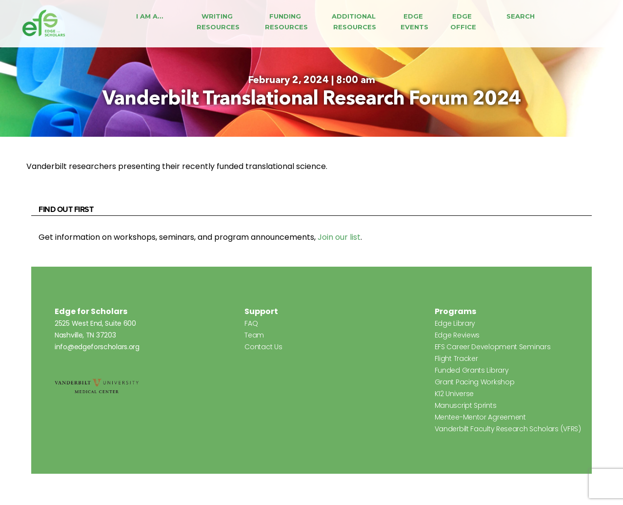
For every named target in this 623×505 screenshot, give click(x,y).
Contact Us (263, 347)
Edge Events (414, 21)
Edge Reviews (457, 335)
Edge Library (455, 323)
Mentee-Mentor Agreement (480, 417)
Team (254, 335)
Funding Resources (286, 21)
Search (520, 16)
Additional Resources (355, 21)
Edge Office (463, 21)
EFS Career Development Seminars (493, 347)
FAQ (251, 323)
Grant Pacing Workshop (475, 382)
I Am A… (149, 16)
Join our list (339, 237)
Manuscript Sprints (466, 405)
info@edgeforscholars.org (97, 347)
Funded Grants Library (472, 370)
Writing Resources (218, 21)
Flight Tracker (456, 358)
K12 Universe (454, 394)
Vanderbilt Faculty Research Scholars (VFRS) (508, 429)
